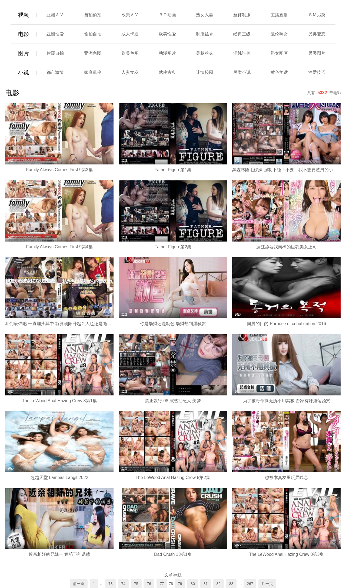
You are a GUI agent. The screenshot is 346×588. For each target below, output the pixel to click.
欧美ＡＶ (130, 14)
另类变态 (316, 34)
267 (250, 584)
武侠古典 (167, 72)
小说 (23, 72)
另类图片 (316, 53)
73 (110, 584)
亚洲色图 (92, 53)
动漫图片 (167, 53)
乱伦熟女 (279, 34)
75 (136, 584)
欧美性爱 (167, 34)
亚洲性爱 (55, 34)
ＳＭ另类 (316, 14)
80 (193, 584)
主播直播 (279, 14)
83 (231, 584)
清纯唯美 (242, 53)
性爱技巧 (316, 72)
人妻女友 (130, 72)
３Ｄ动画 (167, 14)
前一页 (78, 584)
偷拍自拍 (92, 34)
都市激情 (55, 72)
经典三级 (242, 34)
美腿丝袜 (204, 53)
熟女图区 (279, 53)
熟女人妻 (204, 14)
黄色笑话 (279, 72)
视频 (23, 15)
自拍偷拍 (92, 14)
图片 (23, 53)
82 (218, 584)
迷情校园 (204, 72)
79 (180, 584)
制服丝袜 (204, 34)
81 (206, 584)
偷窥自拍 (55, 53)
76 (149, 584)
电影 (23, 34)
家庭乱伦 (92, 72)
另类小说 (242, 72)
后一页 (267, 584)
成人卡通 (130, 34)
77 (162, 584)
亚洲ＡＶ (55, 14)
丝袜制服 (242, 14)
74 (123, 584)
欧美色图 (130, 53)
